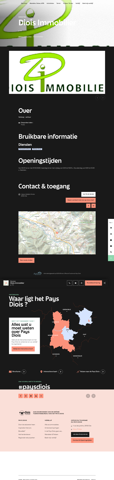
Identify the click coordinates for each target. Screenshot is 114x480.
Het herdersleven (24, 434)
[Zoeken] (111, 252)
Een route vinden (26, 260)
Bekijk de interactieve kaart (23, 349)
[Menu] (111, 258)
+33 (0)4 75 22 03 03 (80, 434)
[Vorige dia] (97, 98)
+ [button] (91, 216)
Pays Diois (24, 3)
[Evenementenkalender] (111, 240)
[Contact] (111, 246)
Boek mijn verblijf (88, 3)
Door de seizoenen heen (26, 424)
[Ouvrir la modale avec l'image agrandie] (57, 72)
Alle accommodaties (52, 424)
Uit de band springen (52, 428)
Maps (75, 429)
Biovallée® (21, 431)
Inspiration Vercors (24, 428)
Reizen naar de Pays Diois (88, 371)
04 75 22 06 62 (88, 194)
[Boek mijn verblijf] (111, 234)
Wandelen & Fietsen (51, 434)
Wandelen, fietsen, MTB (37, 3)
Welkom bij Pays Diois (24, 36)
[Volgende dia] (103, 98)
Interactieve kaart (48, 371)
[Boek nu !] (111, 228)
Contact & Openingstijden (82, 440)
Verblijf (78, 3)
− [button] (91, 219)
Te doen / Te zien (68, 3)
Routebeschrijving (93, 283)
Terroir (59, 3)
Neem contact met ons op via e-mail (81, 200)
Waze (80, 429)
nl (110, 222)
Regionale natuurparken (26, 438)
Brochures (15, 371)
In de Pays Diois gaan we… (53, 431)
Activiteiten (50, 3)
